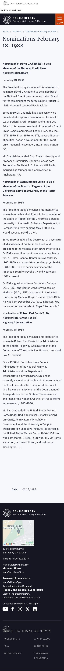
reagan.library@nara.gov (15, 564)
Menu (59, 19)
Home (5, 31)
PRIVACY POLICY (12, 653)
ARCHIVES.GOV (42, 639)
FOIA (6, 646)
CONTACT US (41, 646)
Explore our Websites (11, 10)
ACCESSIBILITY (12, 639)
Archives (17, 31)
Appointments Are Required (17, 586)
